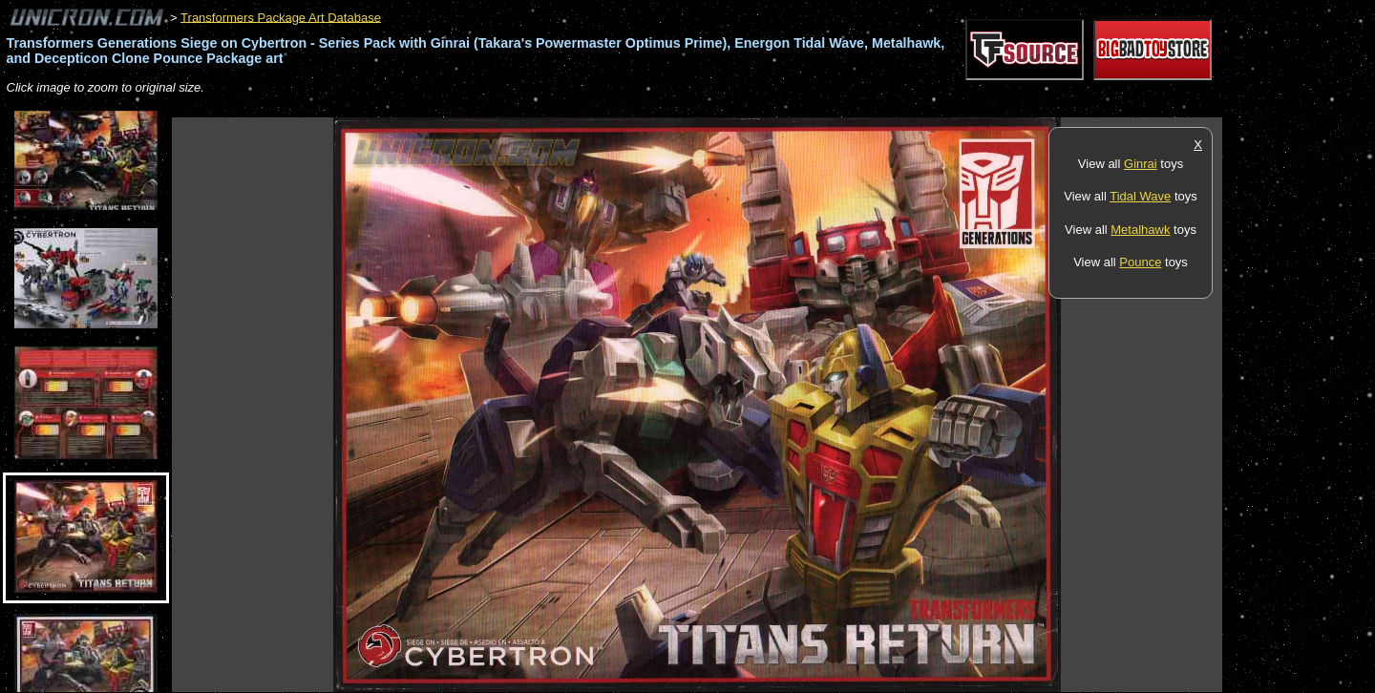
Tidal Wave (1140, 196)
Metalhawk (1140, 229)
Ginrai (1140, 164)
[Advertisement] (519, 107)
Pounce (1140, 262)
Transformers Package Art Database (280, 17)
